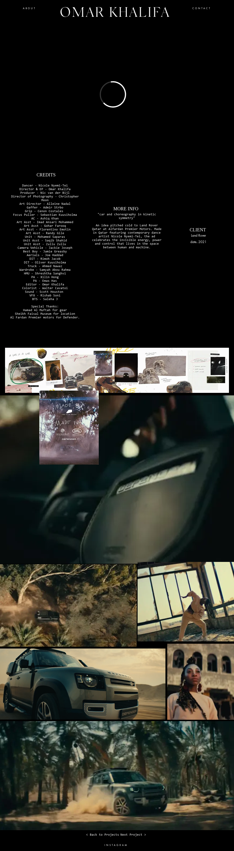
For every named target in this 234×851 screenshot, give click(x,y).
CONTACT (201, 8)
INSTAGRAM (116, 845)
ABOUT (29, 8)
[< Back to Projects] (103, 835)
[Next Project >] (133, 835)
